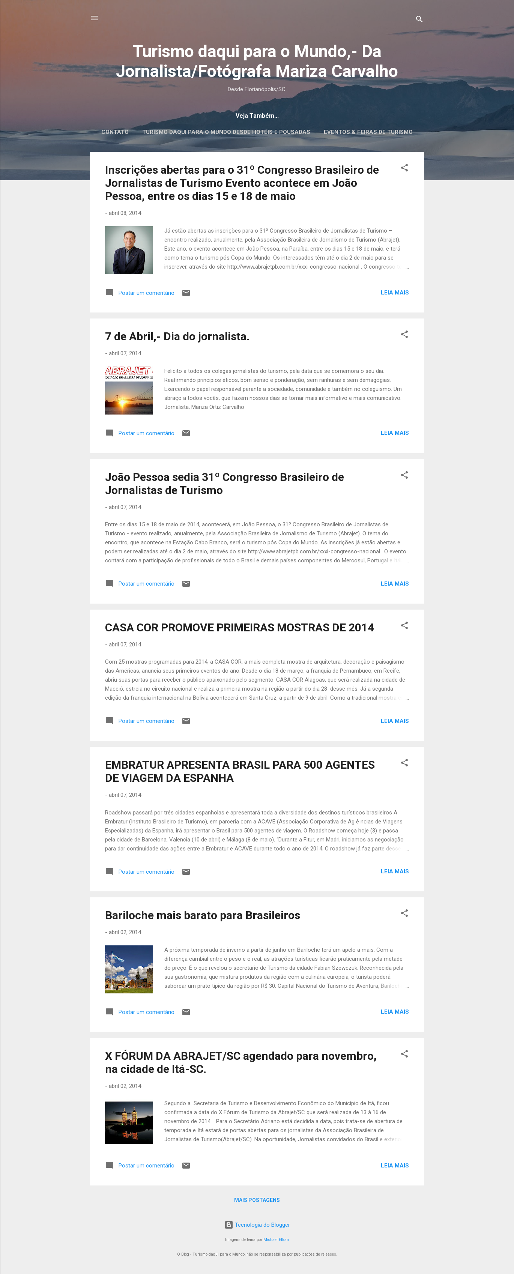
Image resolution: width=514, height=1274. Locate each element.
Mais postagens (257, 1200)
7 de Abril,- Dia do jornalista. (177, 336)
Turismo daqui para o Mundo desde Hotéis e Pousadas (226, 132)
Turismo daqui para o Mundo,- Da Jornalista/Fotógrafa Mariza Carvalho (257, 61)
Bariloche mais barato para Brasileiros (202, 915)
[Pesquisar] (419, 20)
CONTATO (115, 132)
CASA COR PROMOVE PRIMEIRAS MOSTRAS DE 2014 (239, 627)
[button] (404, 169)
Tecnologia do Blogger (257, 1224)
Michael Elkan (276, 1239)
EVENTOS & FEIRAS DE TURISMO (368, 132)
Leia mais (395, 292)
